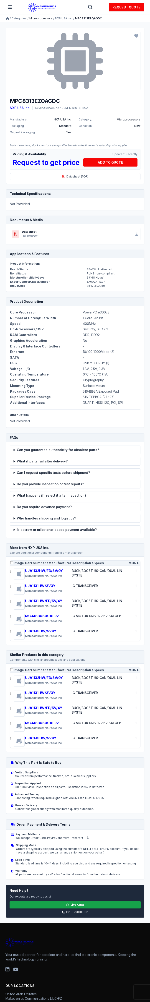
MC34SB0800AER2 (42, 616)
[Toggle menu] (10, 7)
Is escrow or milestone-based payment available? (57, 530)
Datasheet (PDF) (75, 176)
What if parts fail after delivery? (42, 461)
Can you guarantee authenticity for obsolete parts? (58, 450)
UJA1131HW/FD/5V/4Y (43, 601)
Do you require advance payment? (44, 507)
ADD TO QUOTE (110, 162)
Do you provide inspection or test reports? (50, 484)
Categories (19, 18)
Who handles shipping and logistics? (46, 518)
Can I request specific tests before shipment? (53, 473)
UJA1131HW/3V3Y (40, 586)
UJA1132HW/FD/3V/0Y (44, 571)
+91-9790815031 (75, 912)
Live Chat (75, 904)
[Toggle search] (90, 7)
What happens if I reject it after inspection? (51, 495)
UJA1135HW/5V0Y (40, 631)
